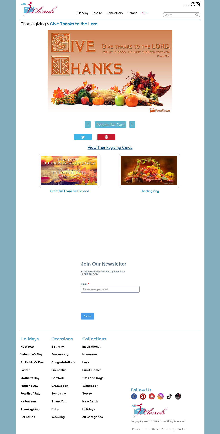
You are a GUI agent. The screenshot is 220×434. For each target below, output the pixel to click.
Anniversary (115, 13)
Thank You (58, 401)
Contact (182, 429)
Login (186, 5)
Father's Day (29, 385)
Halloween (28, 401)
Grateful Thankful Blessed (69, 191)
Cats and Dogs (92, 378)
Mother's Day (29, 378)
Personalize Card (110, 124)
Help (172, 429)
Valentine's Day (31, 354)
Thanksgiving (149, 191)
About (155, 429)
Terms (145, 429)
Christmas (27, 417)
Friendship (59, 370)
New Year (27, 346)
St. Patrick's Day (32, 362)
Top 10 (87, 393)
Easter (25, 370)
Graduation (59, 385)
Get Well (57, 378)
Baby (55, 409)
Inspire (97, 13)
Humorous (89, 354)
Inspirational (91, 346)
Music (164, 429)
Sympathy (58, 393)
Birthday (82, 13)
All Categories (92, 417)
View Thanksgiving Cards (110, 147)
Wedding (58, 417)
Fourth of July (30, 393)
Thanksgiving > (35, 23)
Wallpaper (90, 385)
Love (85, 362)
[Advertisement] (110, 223)
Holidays (88, 409)
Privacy (136, 429)
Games (132, 13)
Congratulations (63, 362)
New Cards (90, 401)
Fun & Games (92, 370)
